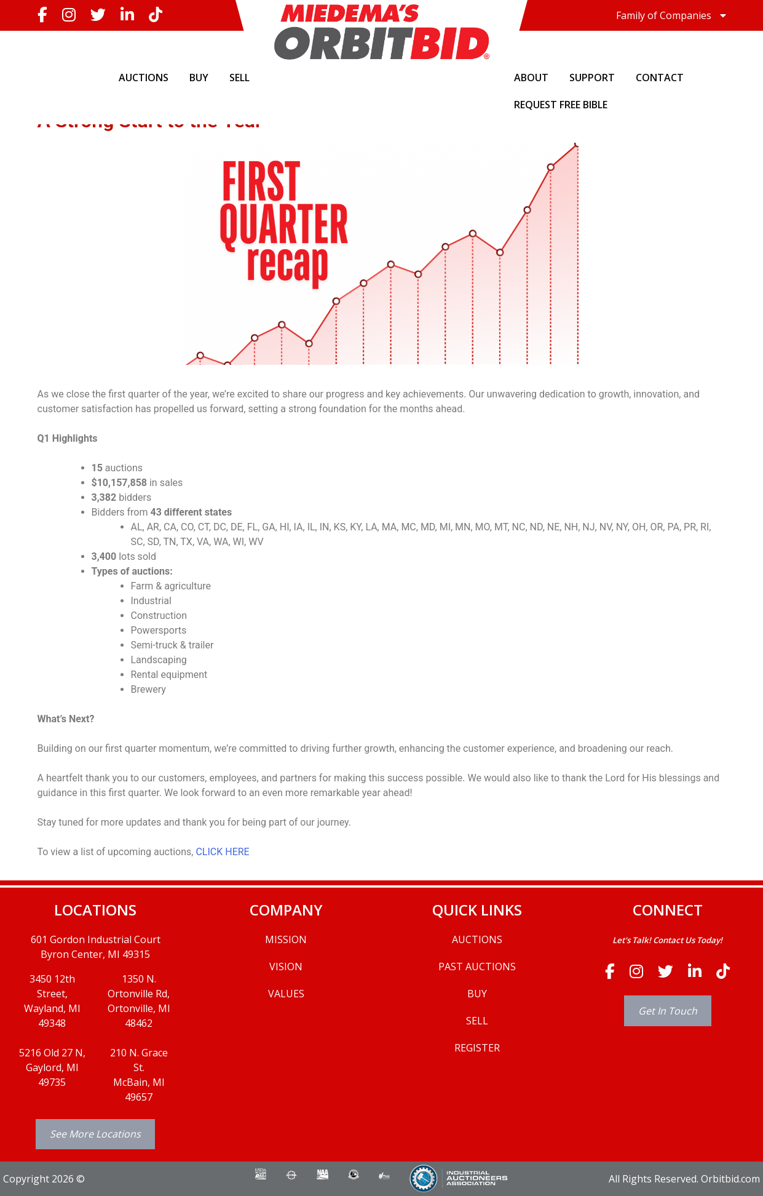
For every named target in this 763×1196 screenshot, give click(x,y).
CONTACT (660, 77)
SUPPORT (592, 77)
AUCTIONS (143, 77)
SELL (239, 77)
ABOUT (531, 77)
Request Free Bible (560, 104)
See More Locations (95, 1134)
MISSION (286, 939)
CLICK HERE (222, 852)
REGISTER (477, 1047)
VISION (285, 966)
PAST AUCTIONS (477, 966)
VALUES (286, 993)
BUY (198, 77)
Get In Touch (667, 1011)
